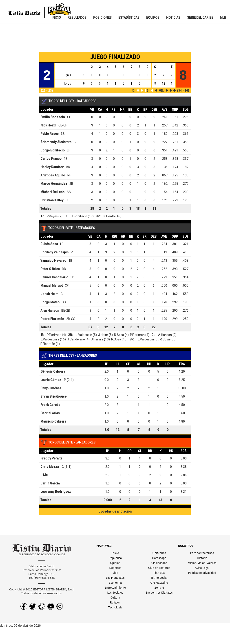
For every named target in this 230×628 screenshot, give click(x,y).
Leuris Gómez (50, 380)
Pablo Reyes (49, 133)
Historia (202, 558)
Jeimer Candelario (54, 277)
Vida (115, 573)
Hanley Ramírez (52, 167)
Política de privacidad (202, 573)
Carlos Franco (51, 158)
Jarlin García (50, 483)
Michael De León (52, 192)
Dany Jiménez (50, 388)
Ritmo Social (159, 578)
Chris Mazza (49, 466)
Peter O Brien (50, 269)
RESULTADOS (77, 17)
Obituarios (159, 553)
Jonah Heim (49, 294)
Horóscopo (159, 558)
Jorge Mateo (50, 302)
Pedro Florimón (52, 319)
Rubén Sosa (49, 244)
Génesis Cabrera (52, 371)
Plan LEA (159, 573)
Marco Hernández (53, 183)
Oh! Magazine (159, 583)
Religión (115, 602)
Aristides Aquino (52, 175)
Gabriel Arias (50, 413)
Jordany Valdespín (54, 252)
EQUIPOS (152, 17)
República (115, 558)
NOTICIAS (173, 17)
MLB (223, 17)
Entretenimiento (115, 588)
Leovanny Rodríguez (55, 491)
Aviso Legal (202, 568)
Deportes (115, 568)
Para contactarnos (202, 553)
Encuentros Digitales (159, 592)
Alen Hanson (49, 310)
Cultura (115, 597)
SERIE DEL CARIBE (200, 17)
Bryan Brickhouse (53, 396)
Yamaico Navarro (53, 260)
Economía (115, 583)
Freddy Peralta (51, 458)
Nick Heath (48, 125)
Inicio (115, 553)
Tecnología (115, 607)
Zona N (159, 588)
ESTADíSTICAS (128, 17)
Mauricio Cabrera (53, 421)
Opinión (115, 563)
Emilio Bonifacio (52, 117)
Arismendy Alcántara (55, 142)
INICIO (56, 17)
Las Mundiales (115, 578)
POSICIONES (102, 17)
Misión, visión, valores (202, 563)
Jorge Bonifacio (52, 150)
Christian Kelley (51, 200)
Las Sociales (115, 592)
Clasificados (159, 563)
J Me (44, 475)
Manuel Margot (51, 285)
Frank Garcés (50, 405)
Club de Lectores (159, 568)
